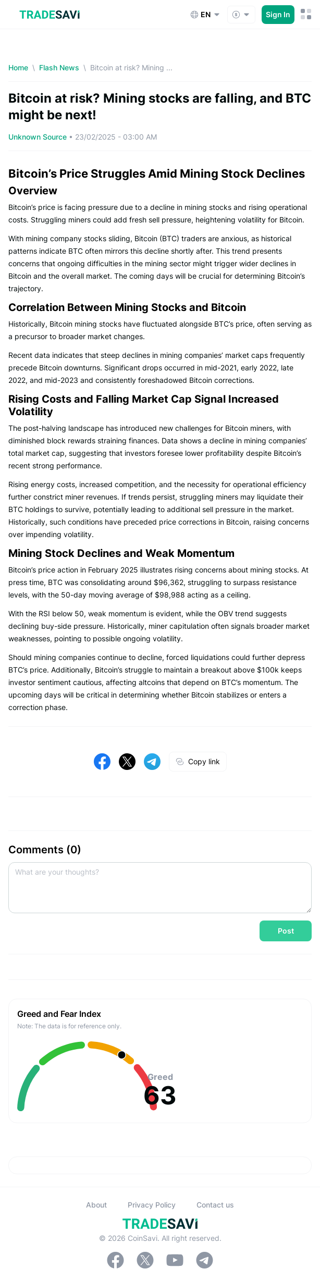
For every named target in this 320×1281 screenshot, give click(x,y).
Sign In (278, 14)
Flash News (59, 67)
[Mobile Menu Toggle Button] (306, 14)
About (96, 1204)
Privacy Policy (152, 1204)
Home (18, 67)
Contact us (215, 1204)
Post (286, 930)
